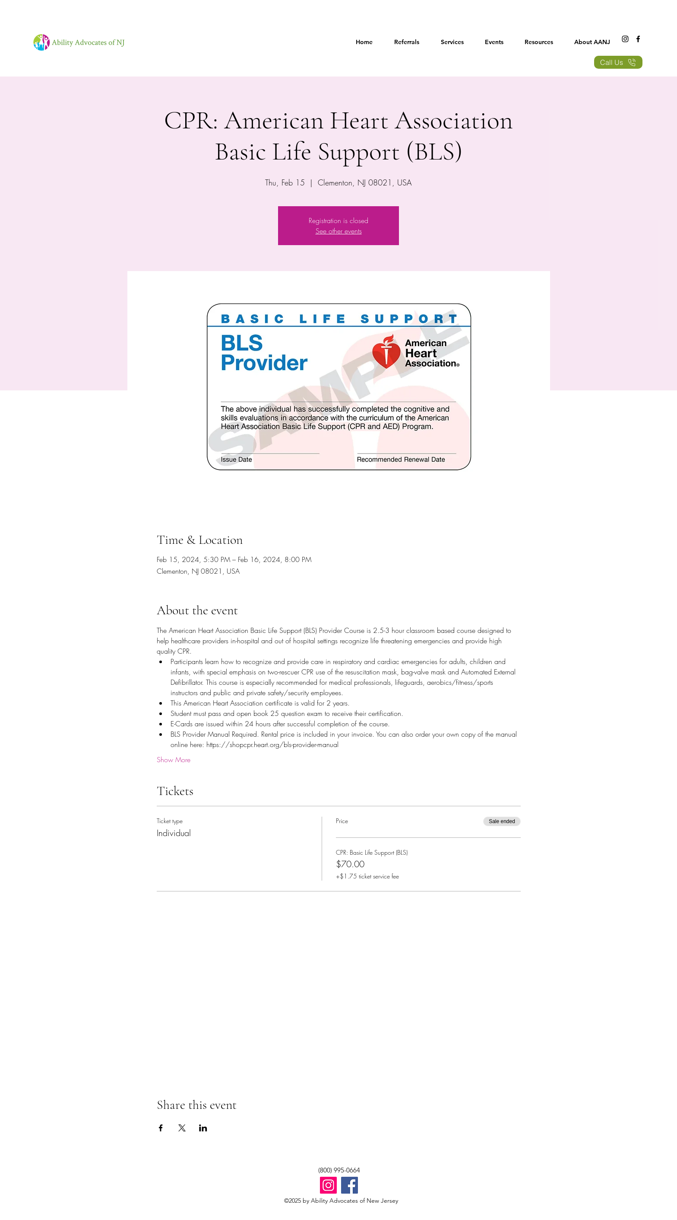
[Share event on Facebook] (161, 1127)
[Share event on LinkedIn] (203, 1127)
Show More (173, 759)
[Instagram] (625, 39)
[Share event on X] (182, 1127)
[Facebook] (638, 39)
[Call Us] (618, 62)
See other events (339, 231)
